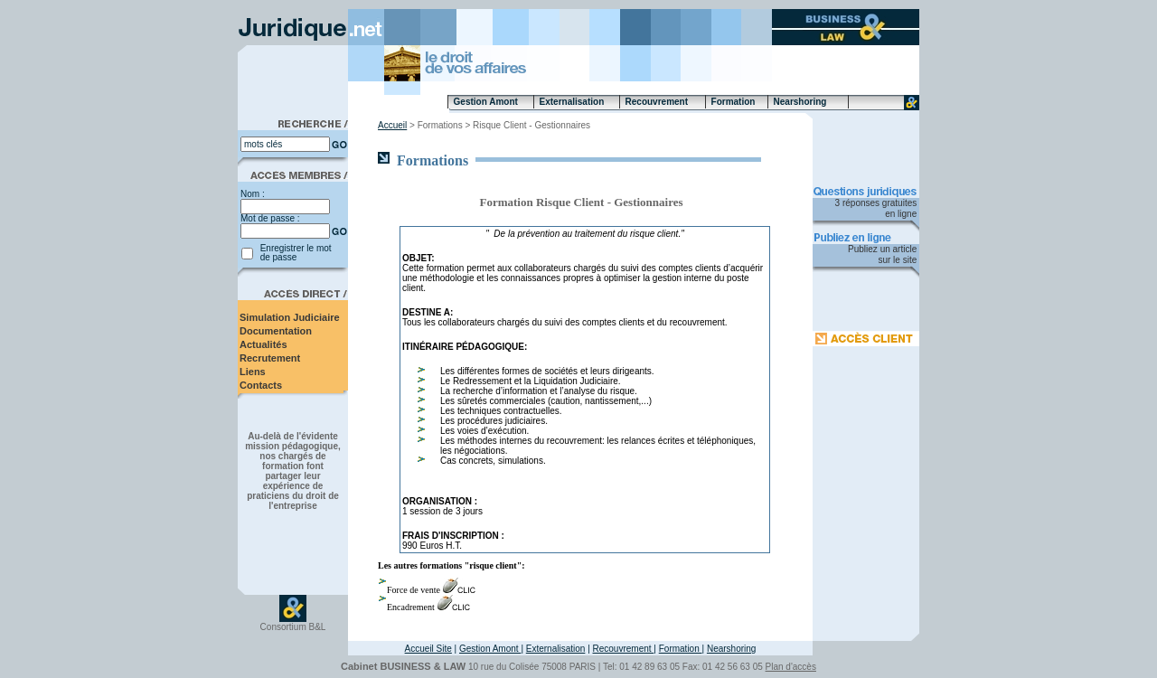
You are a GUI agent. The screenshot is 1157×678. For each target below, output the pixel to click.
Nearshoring (731, 649)
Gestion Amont (490, 649)
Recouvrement (623, 649)
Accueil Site (428, 649)
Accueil (392, 125)
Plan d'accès (791, 667)
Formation (680, 649)
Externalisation (556, 649)
